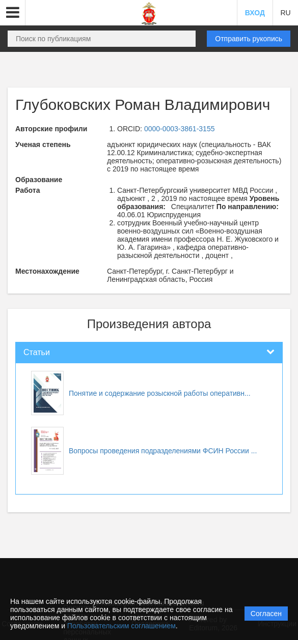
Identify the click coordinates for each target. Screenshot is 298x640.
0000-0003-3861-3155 (179, 129)
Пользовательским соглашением (121, 626)
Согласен (266, 613)
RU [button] (285, 13)
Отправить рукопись (248, 39)
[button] (12, 12)
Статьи (36, 352)
